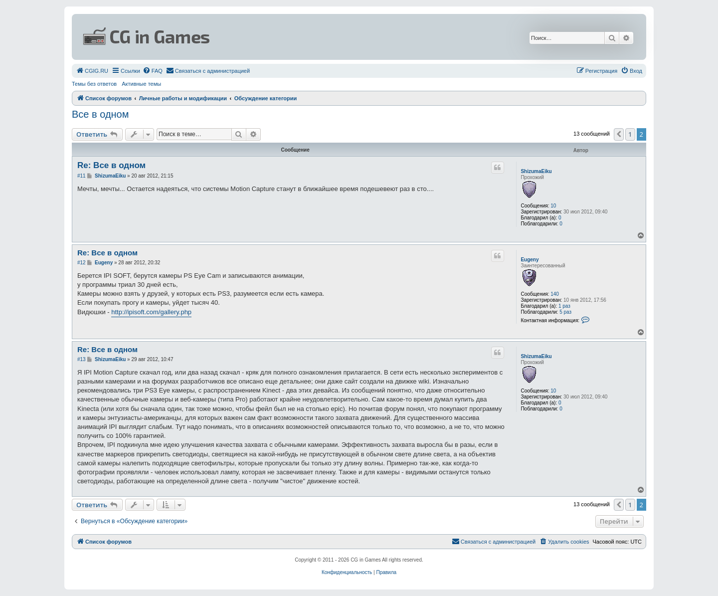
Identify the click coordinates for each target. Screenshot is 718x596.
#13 (81, 359)
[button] (619, 134)
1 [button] (630, 134)
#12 (81, 262)
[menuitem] (92, 71)
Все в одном (100, 114)
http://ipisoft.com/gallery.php (151, 312)
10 (553, 205)
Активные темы (141, 84)
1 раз (564, 306)
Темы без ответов (94, 84)
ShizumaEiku (536, 171)
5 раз (565, 312)
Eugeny (529, 259)
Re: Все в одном (111, 165)
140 (554, 294)
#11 (81, 176)
